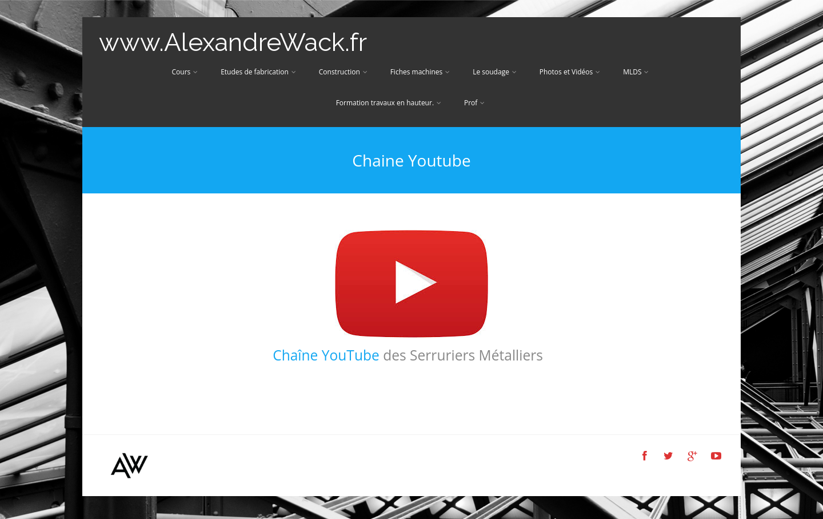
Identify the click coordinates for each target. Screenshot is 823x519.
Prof (474, 103)
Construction (343, 72)
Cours (185, 72)
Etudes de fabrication (258, 72)
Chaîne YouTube (326, 355)
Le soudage (495, 72)
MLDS (636, 72)
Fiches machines (420, 72)
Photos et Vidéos (570, 72)
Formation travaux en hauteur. (388, 103)
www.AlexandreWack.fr (233, 42)
